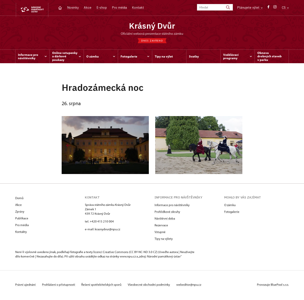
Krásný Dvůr (152, 26)
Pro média (119, 7)
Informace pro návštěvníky (172, 206)
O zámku (230, 206)
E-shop (101, 7)
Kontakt (138, 7)
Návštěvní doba (165, 220)
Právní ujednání (25, 286)
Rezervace (161, 227)
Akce (87, 7)
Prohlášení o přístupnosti (60, 286)
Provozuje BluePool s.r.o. (273, 286)
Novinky (73, 7)
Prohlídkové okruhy (167, 213)
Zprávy (19, 213)
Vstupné (160, 233)
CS (285, 7)
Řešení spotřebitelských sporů (104, 286)
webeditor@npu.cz (193, 286)
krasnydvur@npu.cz (107, 231)
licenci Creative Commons (110, 253)
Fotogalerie (231, 213)
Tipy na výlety (164, 240)
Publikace (21, 220)
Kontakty (21, 233)
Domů (19, 199)
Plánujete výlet (250, 7)
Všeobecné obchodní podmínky (152, 286)
